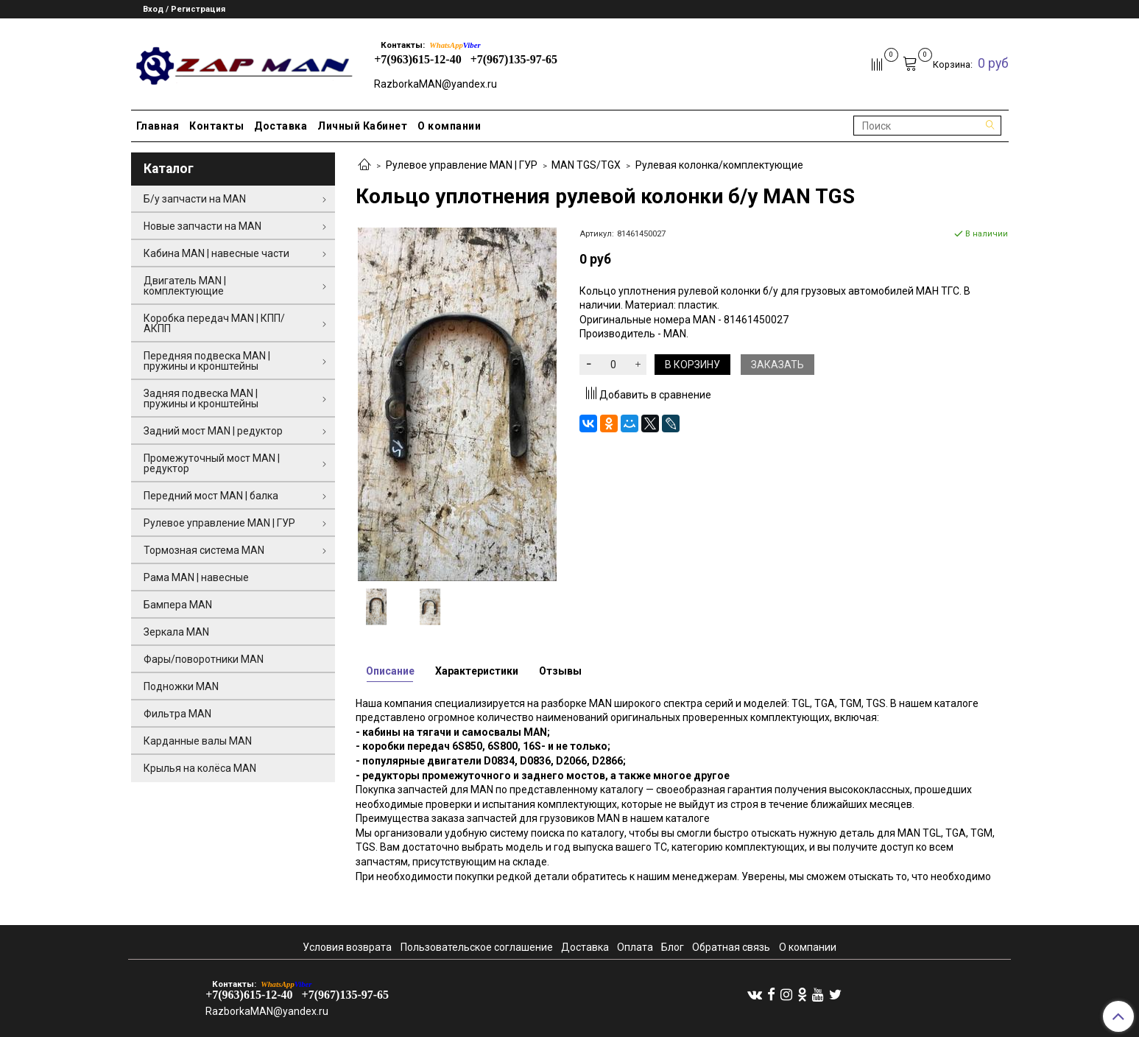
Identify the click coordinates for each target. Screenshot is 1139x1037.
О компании (449, 126)
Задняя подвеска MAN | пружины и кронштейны (201, 398)
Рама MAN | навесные (196, 577)
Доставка (280, 126)
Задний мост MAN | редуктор (213, 431)
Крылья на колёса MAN (200, 768)
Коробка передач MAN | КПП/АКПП (214, 323)
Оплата (635, 947)
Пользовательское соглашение (477, 947)
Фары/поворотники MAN (204, 659)
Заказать (777, 364)
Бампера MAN (178, 605)
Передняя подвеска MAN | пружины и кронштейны (207, 361)
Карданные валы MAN (198, 741)
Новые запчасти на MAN (202, 226)
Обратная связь (731, 947)
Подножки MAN (181, 686)
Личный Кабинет (362, 126)
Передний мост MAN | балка (211, 496)
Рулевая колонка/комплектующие (719, 165)
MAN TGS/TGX (586, 165)
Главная (158, 126)
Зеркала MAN (176, 632)
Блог (672, 947)
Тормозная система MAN (204, 550)
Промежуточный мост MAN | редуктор (212, 463)
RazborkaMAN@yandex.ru (435, 84)
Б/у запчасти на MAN (195, 199)
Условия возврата (347, 947)
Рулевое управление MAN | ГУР (461, 165)
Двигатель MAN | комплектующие (185, 286)
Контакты (216, 126)
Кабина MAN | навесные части (216, 253)
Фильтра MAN (177, 714)
